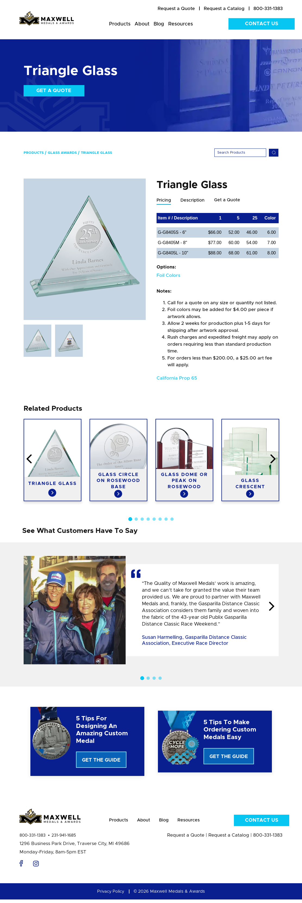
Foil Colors (168, 275)
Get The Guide (101, 760)
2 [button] (136, 519)
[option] (85, 249)
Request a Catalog (228, 838)
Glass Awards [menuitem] (62, 153)
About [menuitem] (142, 24)
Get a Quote (53, 90)
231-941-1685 (64, 839)
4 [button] (148, 519)
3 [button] (142, 519)
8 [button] (172, 519)
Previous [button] (30, 607)
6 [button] (160, 519)
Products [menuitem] (120, 24)
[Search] (240, 152)
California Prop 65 (177, 378)
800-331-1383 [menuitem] (268, 8)
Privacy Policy (110, 895)
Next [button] (272, 607)
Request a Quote (185, 838)
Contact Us (261, 23)
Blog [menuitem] (159, 24)
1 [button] (130, 519)
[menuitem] (176, 8)
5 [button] (154, 519)
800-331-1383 (33, 839)
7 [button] (166, 519)
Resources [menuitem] (180, 24)
